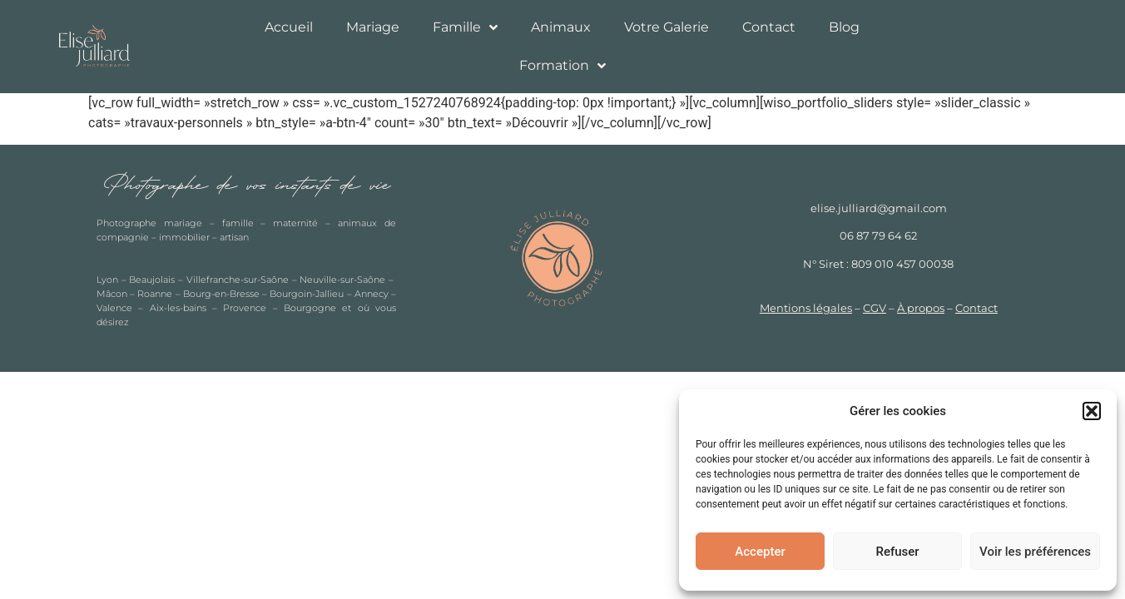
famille (238, 223)
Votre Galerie (666, 27)
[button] (1091, 411)
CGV (874, 308)
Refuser (897, 551)
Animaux (561, 27)
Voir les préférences (1035, 551)
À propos (920, 308)
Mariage (372, 27)
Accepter (760, 551)
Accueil (289, 27)
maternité (295, 223)
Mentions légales (806, 308)
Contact (768, 27)
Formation (562, 66)
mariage (183, 223)
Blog (844, 27)
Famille (465, 27)
